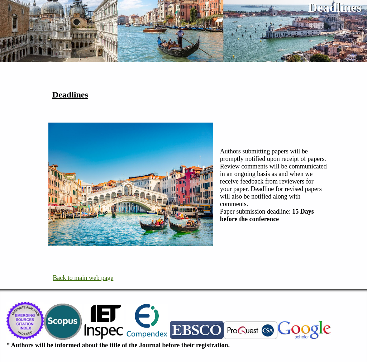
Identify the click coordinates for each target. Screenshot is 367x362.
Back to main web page (83, 277)
